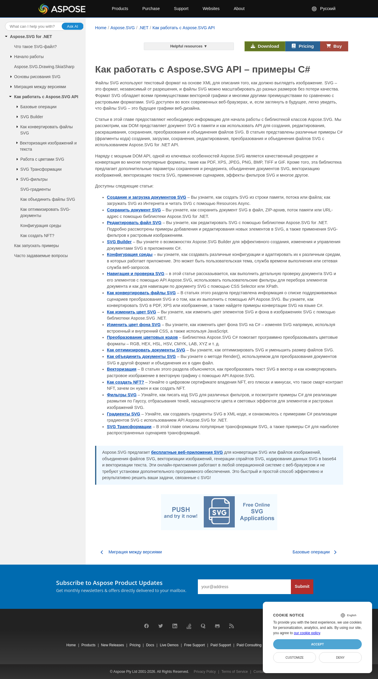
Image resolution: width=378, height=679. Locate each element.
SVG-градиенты (35, 189)
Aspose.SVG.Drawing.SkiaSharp (44, 66)
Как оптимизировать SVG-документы (45, 212)
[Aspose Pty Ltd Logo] (70, 8)
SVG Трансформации (41, 169)
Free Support (194, 645)
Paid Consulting (249, 645)
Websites (211, 8)
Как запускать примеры (36, 245)
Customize (295, 657)
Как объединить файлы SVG (47, 199)
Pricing (302, 46)
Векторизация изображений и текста (48, 146)
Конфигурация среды (40, 225)
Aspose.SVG (122, 27)
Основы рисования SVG (37, 76)
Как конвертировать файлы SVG (46, 129)
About (239, 8)
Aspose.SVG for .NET (31, 36)
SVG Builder (31, 116)
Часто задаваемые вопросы (41, 255)
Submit (302, 586)
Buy (334, 46)
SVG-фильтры (34, 179)
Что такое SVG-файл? (35, 46)
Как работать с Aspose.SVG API (46, 96)
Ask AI (72, 26)
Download (265, 46)
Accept (317, 644)
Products (120, 8)
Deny (340, 657)
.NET (144, 27)
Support (181, 8)
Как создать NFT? (37, 235)
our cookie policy (307, 633)
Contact (259, 672)
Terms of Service (234, 672)
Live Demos (169, 645)
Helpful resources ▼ (188, 46)
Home (100, 27)
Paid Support (221, 645)
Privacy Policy (205, 672)
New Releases (112, 645)
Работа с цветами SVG (42, 159)
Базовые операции (38, 106)
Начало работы (29, 56)
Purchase (151, 8)
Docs (150, 645)
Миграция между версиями (40, 86)
